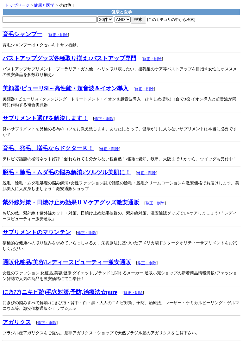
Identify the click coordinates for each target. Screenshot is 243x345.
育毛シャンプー (22, 34)
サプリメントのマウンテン (37, 232)
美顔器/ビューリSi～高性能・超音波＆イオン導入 (65, 88)
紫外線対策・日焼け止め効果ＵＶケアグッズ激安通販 (71, 202)
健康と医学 (44, 5)
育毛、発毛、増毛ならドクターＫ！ (48, 148)
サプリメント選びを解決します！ (45, 118)
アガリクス (17, 322)
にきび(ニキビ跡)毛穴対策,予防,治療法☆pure (60, 292)
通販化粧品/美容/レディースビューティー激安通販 (67, 262)
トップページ (17, 5)
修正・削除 (58, 35)
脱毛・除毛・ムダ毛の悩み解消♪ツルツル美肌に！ (67, 172)
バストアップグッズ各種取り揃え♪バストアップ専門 (69, 58)
